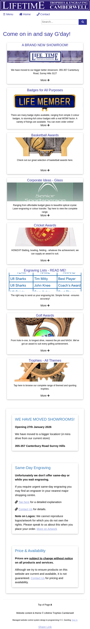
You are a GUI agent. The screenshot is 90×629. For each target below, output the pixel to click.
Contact (43, 14)
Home (25, 14)
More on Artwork (47, 528)
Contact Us (25, 509)
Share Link (45, 626)
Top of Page (45, 604)
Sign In (74, 620)
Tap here (24, 502)
